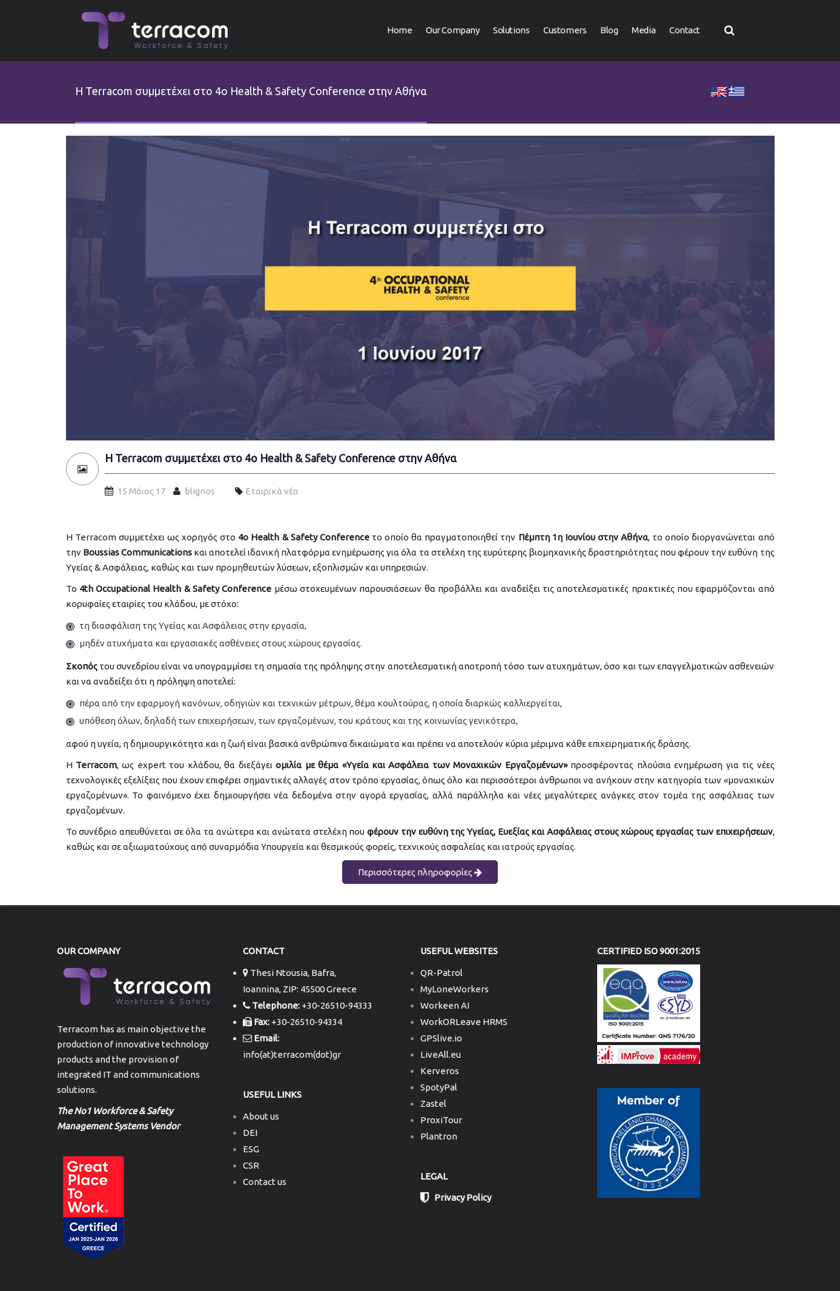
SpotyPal (438, 1087)
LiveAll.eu (440, 1054)
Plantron (438, 1136)
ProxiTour (441, 1120)
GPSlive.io (441, 1038)
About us (261, 1116)
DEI (250, 1132)
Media (643, 30)
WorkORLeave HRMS (464, 1022)
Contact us (264, 1182)
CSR (251, 1165)
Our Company (452, 30)
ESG (251, 1149)
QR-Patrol (441, 972)
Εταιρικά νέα (272, 491)
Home (399, 30)
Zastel (433, 1103)
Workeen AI (444, 1005)
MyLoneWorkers (454, 989)
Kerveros (439, 1071)
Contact (684, 30)
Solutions (511, 30)
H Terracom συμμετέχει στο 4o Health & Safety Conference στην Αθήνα (281, 458)
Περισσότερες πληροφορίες (420, 872)
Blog (609, 30)
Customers (564, 30)
